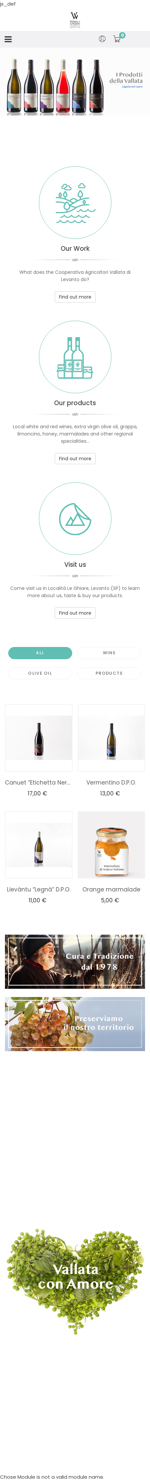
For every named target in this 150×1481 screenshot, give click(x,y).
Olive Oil (40, 673)
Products (109, 673)
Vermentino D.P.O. (111, 783)
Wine (109, 653)
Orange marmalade (111, 889)
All (40, 653)
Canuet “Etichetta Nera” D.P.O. (39, 783)
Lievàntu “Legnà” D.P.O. (39, 889)
